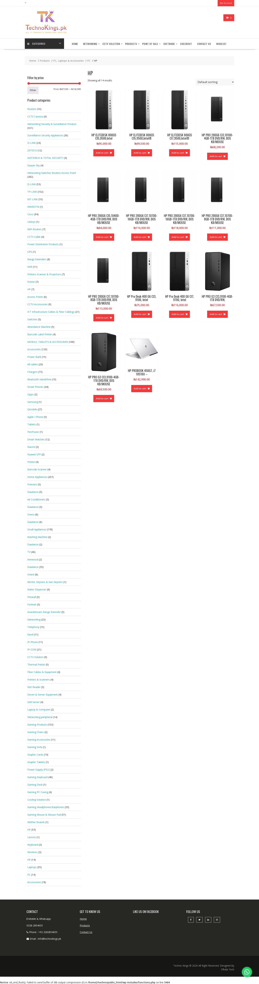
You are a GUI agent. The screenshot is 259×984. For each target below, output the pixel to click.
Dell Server (33, 701)
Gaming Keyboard (37, 776)
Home (75, 43)
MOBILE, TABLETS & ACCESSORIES (47, 341)
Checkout (186, 43)
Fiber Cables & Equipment (42, 671)
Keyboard (32, 844)
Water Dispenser (36, 589)
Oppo (30, 394)
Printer (31, 281)
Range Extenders (36, 259)
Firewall (31, 596)
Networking (90, 43)
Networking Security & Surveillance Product (51, 123)
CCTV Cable (33, 236)
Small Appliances (36, 529)
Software (169, 43)
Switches (32, 319)
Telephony (33, 626)
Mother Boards (36, 821)
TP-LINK (32, 191)
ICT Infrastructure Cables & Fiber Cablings (51, 311)
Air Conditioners (36, 499)
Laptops (32, 866)
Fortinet (31, 604)
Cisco (30, 214)
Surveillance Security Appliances (45, 135)
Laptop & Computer (38, 709)
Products (131, 43)
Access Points (35, 296)
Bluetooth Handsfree (39, 379)
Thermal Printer (36, 664)
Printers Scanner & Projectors (44, 274)
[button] (247, 972)
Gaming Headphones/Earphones (45, 806)
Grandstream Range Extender (44, 611)
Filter (33, 89)
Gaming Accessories (38, 739)
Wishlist (221, 43)
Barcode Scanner (37, 469)
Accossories (34, 881)
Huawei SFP (34, 454)
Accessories (34, 349)
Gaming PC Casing (37, 791)
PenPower (33, 431)
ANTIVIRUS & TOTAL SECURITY (45, 157)
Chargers (32, 371)
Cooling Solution (36, 799)
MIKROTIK (33, 206)
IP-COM (31, 649)
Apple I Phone (35, 416)
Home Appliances (37, 476)
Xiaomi (31, 446)
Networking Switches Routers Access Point (51, 172)
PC (29, 874)
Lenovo (31, 836)
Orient (30, 574)
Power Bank (34, 356)
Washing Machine (37, 536)
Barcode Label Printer (39, 334)
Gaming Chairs (35, 731)
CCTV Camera (35, 116)
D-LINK (31, 142)
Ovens (31, 514)
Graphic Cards (35, 754)
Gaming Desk (35, 784)
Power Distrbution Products (43, 244)
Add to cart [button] (102, 152)
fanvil (30, 634)
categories (36, 43)
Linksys (31, 221)
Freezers (32, 484)
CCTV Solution (111, 43)
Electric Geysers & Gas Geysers (45, 581)
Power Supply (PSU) (38, 769)
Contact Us (204, 43)
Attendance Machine (39, 326)
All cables (32, 364)
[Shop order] (214, 81)
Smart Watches (36, 439)
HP (29, 289)
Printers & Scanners (38, 679)
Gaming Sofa (34, 746)
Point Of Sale (150, 43)
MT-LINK (32, 199)
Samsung (32, 401)
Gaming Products (37, 724)
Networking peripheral (39, 716)
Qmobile (32, 409)
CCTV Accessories (37, 304)
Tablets (31, 424)
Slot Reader (33, 686)
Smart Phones (35, 386)
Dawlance (33, 491)
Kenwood (32, 559)
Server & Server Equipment (42, 694)
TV (28, 551)
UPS (29, 251)
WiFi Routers (34, 229)
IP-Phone (32, 641)
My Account (226, 3)
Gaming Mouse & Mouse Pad (44, 814)
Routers (31, 108)
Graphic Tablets (36, 761)
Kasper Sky (33, 165)
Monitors (32, 851)
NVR (29, 266)
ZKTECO (32, 150)
